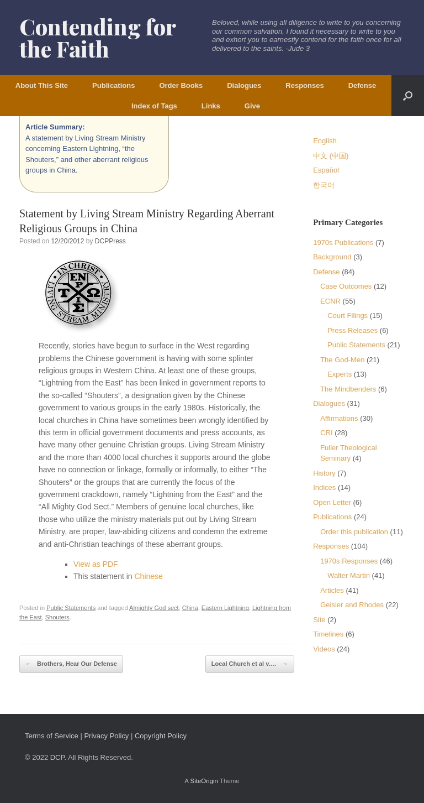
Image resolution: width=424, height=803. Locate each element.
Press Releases (352, 330)
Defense (362, 85)
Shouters (57, 617)
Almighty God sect (154, 607)
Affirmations (339, 418)
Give (252, 106)
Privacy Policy (106, 736)
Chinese (149, 576)
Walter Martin (348, 575)
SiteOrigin (204, 781)
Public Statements (71, 607)
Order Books (181, 85)
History (324, 473)
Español (326, 170)
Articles (332, 590)
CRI (326, 433)
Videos (324, 649)
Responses (304, 85)
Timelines (328, 634)
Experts (339, 374)
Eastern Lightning (225, 607)
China (190, 607)
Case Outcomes (346, 286)
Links (211, 106)
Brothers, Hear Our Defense (71, 664)
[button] (407, 95)
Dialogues (244, 85)
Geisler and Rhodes (352, 605)
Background (332, 257)
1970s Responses (349, 561)
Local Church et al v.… (249, 664)
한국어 (324, 185)
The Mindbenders (348, 389)
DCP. (58, 757)
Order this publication (354, 532)
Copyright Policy (161, 736)
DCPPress (110, 241)
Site (319, 620)
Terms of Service (51, 736)
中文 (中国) (330, 156)
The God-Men (342, 360)
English (325, 141)
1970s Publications (343, 242)
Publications (113, 85)
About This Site (41, 85)
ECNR (330, 301)
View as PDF (95, 564)
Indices (324, 487)
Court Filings (347, 315)
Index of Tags (154, 106)
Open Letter (332, 502)
